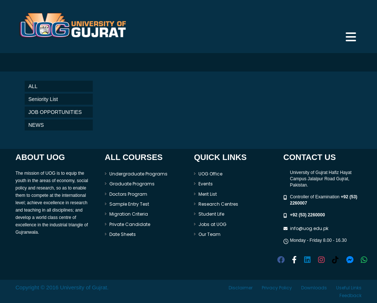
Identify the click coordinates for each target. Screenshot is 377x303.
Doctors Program (128, 194)
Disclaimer (241, 288)
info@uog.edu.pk (309, 228)
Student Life (211, 214)
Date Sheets (122, 234)
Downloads (314, 288)
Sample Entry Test (129, 204)
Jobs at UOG (212, 224)
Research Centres (218, 204)
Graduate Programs (132, 184)
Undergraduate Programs (138, 174)
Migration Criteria (128, 214)
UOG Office (210, 174)
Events (205, 184)
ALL (33, 86)
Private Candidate (129, 224)
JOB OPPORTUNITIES (55, 112)
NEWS (36, 125)
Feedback (350, 295)
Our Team (209, 234)
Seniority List (43, 99)
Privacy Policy (277, 288)
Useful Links (349, 288)
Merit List (207, 194)
